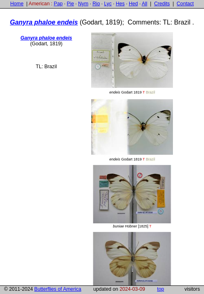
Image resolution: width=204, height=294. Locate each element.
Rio (96, 4)
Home (16, 4)
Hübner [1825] (132, 196)
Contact (185, 4)
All (145, 4)
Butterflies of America (57, 289)
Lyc (108, 4)
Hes (120, 4)
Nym (83, 4)
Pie (70, 4)
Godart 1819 (132, 62)
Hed (133, 4)
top (160, 289)
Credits (162, 4)
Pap (58, 4)
